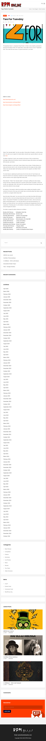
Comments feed (9, 589)
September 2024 (7, 341)
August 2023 (6, 376)
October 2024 (6, 338)
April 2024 (5, 354)
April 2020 (5, 486)
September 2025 (7, 308)
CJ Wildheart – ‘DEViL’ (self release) (11, 260)
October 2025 (6, 305)
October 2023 (6, 371)
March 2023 (6, 390)
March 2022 (6, 423)
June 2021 (6, 448)
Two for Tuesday (13, 19)
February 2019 (7, 525)
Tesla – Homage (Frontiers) (9, 266)
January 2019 (6, 528)
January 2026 (6, 297)
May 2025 (5, 319)
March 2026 (6, 291)
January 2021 (6, 462)
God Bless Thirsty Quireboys (9, 258)
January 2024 (6, 363)
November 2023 (7, 368)
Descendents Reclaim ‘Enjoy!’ (9, 263)
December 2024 (7, 332)
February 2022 (7, 426)
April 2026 (5, 288)
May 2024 (5, 352)
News (5, 15)
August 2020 (6, 475)
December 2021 (7, 431)
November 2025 (7, 302)
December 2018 (7, 530)
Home (30, 9)
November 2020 (7, 467)
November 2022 (7, 401)
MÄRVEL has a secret (8, 255)
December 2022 (7, 398)
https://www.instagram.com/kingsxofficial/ (11, 105)
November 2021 (7, 434)
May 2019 (5, 517)
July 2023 (5, 379)
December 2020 (7, 464)
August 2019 (6, 508)
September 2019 (7, 506)
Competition (8, 551)
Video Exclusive (9, 571)
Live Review (8, 560)
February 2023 (7, 393)
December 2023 (7, 365)
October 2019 (6, 503)
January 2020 (6, 495)
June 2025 (6, 316)
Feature (7, 554)
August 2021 (6, 442)
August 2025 (6, 310)
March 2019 (6, 522)
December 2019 (7, 497)
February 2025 (7, 327)
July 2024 (5, 346)
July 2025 (5, 313)
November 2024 (7, 335)
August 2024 (6, 343)
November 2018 (7, 533)
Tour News (7, 568)
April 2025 (5, 321)
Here (7, 155)
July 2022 (5, 412)
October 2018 (6, 536)
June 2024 (6, 349)
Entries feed (8, 586)
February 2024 (7, 360)
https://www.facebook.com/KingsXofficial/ (11, 102)
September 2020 (7, 473)
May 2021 (5, 451)
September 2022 (7, 407)
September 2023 (7, 374)
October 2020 (6, 470)
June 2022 (6, 415)
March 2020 (6, 489)
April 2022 (5, 420)
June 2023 (6, 382)
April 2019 (5, 519)
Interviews (7, 557)
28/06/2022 (11, 22)
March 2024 (6, 357)
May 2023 (5, 385)
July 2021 (5, 445)
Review (6, 565)
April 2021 (5, 453)
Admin (5, 22)
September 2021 (7, 440)
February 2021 (7, 459)
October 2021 (6, 437)
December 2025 (7, 299)
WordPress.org (8, 592)
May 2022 (5, 418)
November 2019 (7, 500)
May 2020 (5, 484)
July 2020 (5, 478)
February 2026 (7, 294)
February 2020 (7, 492)
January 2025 (6, 330)
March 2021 (6, 456)
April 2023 (5, 387)
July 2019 (5, 511)
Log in (6, 583)
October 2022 (6, 404)
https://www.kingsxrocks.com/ (9, 99)
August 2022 (6, 409)
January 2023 (6, 396)
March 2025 (6, 324)
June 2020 (6, 481)
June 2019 (6, 514)
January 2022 (6, 429)
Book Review (8, 549)
